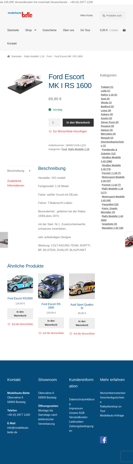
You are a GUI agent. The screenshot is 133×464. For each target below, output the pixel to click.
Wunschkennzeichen (112, 393)
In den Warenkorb (78, 122)
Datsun (107, 130)
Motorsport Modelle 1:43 (113, 198)
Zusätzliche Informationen (15, 183)
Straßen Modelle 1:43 (111, 159)
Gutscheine (50, 30)
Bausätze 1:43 (112, 228)
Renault (107, 137)
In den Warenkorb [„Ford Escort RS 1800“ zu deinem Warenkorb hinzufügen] (51, 322)
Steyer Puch (109, 122)
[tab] (20, 171)
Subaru (107, 114)
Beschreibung (15, 170)
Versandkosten (78, 417)
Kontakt (12, 43)
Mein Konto (87, 15)
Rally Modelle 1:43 (112, 218)
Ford (49, 56)
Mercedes (108, 133)
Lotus (106, 110)
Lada (105, 90)
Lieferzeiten (76, 421)
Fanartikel (110, 204)
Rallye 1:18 (109, 94)
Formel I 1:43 (111, 184)
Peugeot (107, 126)
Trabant (107, 87)
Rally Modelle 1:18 (34, 56)
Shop (28, 30)
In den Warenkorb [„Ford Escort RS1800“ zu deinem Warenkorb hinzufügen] (20, 313)
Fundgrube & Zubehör (109, 151)
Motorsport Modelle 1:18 (113, 179)
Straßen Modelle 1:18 (111, 167)
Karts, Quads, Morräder (109, 210)
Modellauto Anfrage (112, 415)
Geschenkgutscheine (112, 143)
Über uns (68, 30)
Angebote (109, 224)
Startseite (13, 30)
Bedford (107, 106)
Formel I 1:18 (111, 173)
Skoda (106, 102)
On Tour (85, 30)
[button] (67, 131)
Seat (105, 98)
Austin (106, 118)
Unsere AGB (77, 412)
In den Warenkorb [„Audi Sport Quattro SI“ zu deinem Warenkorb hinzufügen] (82, 323)
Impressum (76, 408)
